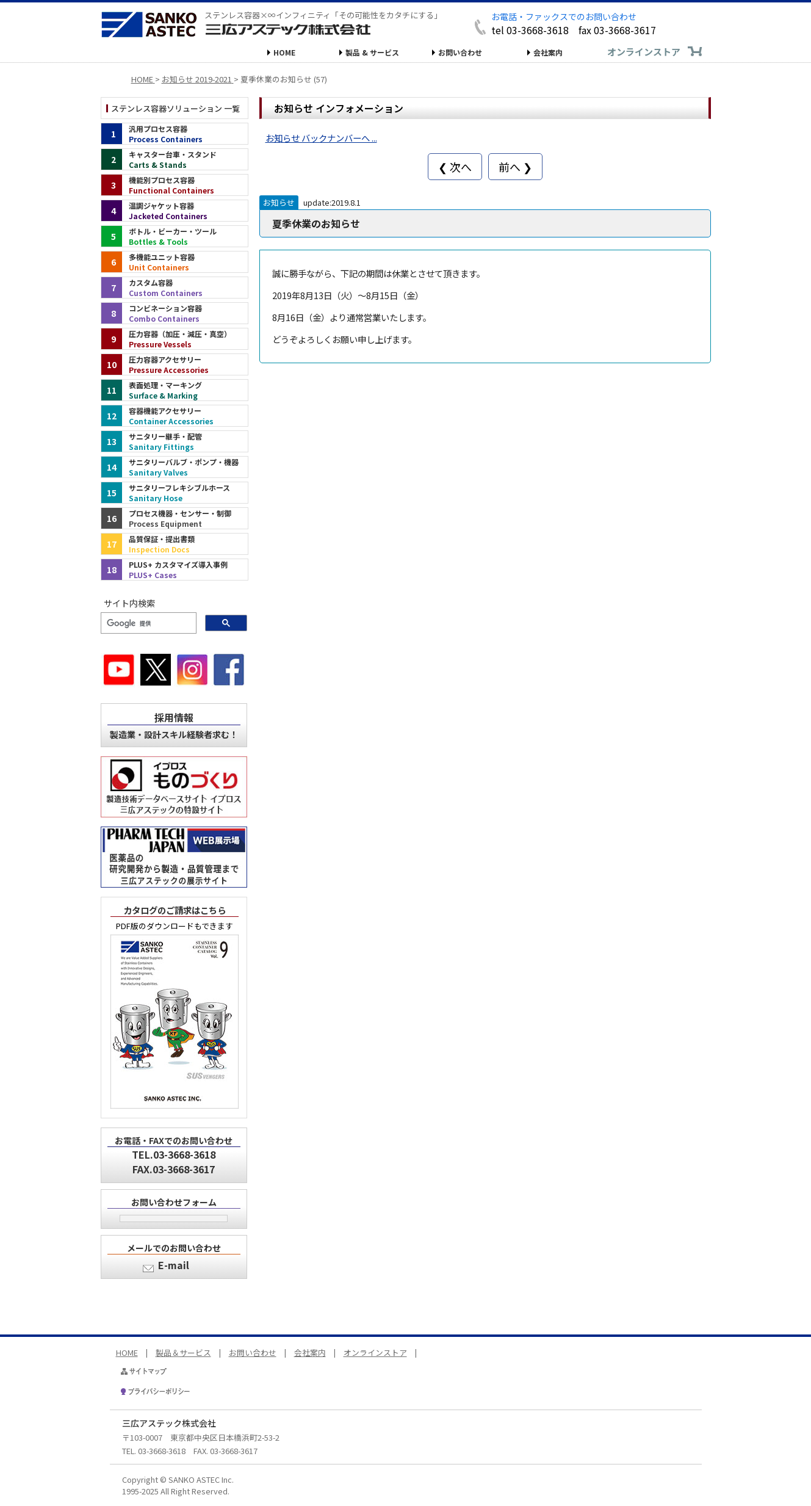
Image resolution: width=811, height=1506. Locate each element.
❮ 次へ (455, 167)
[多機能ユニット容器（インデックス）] (174, 262)
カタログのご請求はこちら (174, 909)
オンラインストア (643, 51)
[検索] (147, 623)
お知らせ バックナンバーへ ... (321, 137)
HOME (284, 52)
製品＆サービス (183, 1352)
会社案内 (548, 52)
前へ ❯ (515, 167)
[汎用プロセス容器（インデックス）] (174, 133)
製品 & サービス (372, 52)
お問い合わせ (460, 52)
